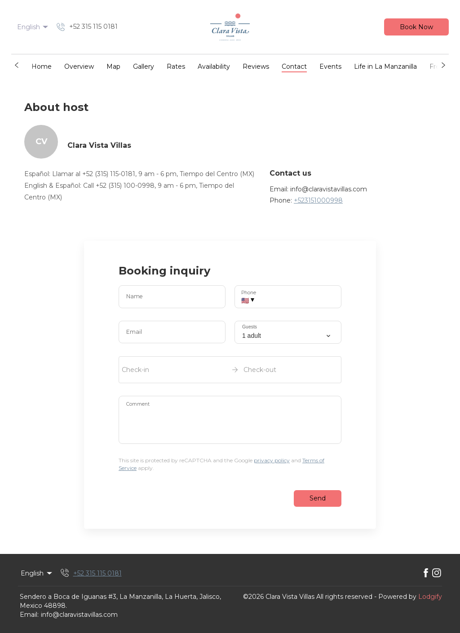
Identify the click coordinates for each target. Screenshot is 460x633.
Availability (214, 66)
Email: (29, 615)
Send (318, 498)
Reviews (256, 66)
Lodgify (430, 596)
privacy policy (272, 460)
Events (330, 66)
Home (41, 66)
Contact (294, 66)
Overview (79, 66)
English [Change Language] (33, 27)
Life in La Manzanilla (385, 66)
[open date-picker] (230, 369)
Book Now (416, 27)
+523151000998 (318, 200)
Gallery (143, 66)
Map (113, 66)
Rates (176, 66)
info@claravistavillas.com (79, 615)
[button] (16, 65)
